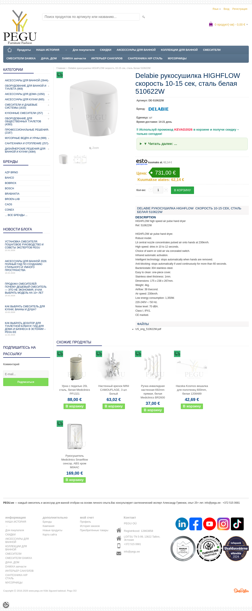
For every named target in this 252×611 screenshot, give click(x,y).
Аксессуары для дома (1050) (25, 94)
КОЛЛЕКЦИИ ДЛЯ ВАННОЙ (179, 49)
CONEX (9, 209)
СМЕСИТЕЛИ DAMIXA (21, 58)
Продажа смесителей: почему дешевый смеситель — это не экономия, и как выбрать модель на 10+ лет (26, 289)
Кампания (48, 526)
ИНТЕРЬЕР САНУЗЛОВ (107, 58)
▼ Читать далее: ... (160, 144)
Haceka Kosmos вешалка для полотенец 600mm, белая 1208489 (192, 389)
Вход (226, 8)
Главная (60, 68)
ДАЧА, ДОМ (49, 58)
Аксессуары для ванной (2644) (26, 80)
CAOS (8, 204)
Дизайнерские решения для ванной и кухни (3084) (25, 150)
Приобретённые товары (94, 530)
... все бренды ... (16, 215)
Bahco (9, 177)
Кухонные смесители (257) (24, 113)
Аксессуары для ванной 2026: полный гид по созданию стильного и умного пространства (26, 267)
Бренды (47, 521)
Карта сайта (50, 534)
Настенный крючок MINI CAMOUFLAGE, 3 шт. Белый (113, 389)
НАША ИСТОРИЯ (47, 49)
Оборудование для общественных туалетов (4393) (23, 121)
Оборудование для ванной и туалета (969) (25, 87)
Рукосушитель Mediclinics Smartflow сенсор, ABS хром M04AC (74, 461)
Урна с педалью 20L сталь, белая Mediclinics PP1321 (74, 389)
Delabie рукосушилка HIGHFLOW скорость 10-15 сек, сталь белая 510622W (109, 68)
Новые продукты (52, 530)
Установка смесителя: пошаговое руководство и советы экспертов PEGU (26, 245)
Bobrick (10, 183)
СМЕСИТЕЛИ (212, 49)
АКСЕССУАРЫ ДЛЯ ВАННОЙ (136, 49)
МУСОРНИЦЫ (177, 58)
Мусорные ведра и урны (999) (25, 138)
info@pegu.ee (213, 502)
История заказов (90, 526)
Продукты (24, 49)
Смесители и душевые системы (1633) (21, 106)
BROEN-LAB (12, 199)
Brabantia (12, 193)
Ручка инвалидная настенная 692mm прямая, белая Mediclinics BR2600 (153, 391)
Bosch (9, 188)
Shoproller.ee (241, 591)
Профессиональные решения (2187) (26, 131)
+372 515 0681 (132, 544)
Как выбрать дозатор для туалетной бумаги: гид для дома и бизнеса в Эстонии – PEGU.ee (26, 329)
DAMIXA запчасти (74, 58)
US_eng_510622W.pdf (148, 329)
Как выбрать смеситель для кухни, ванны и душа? (26, 309)
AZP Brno (11, 172)
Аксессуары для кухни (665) (24, 99)
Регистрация (239, 8)
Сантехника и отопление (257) (26, 143)
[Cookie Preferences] (6, 605)
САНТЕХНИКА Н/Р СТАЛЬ (145, 58)
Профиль (85, 521)
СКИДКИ (105, 49)
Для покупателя (84, 49)
